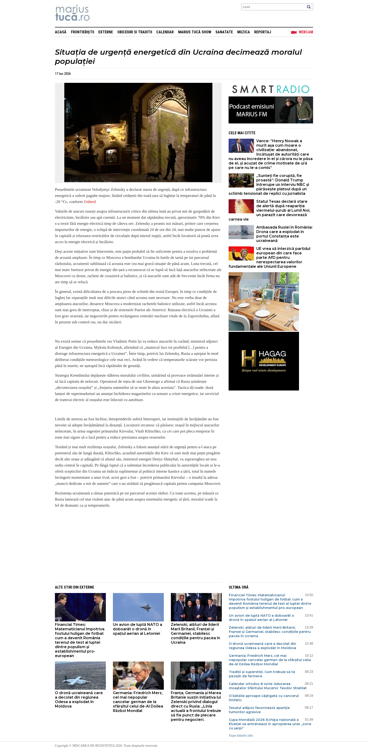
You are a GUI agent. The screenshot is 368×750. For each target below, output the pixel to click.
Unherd (90, 201)
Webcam (306, 32)
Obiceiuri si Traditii (134, 32)
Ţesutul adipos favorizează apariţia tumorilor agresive (259, 710)
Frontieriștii (82, 32)
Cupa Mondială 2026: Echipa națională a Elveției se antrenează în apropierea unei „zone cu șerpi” (270, 724)
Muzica (243, 32)
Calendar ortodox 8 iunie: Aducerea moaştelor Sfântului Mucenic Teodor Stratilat (268, 686)
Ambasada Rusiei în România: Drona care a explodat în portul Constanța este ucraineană (284, 234)
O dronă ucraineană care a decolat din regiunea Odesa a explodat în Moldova (79, 699)
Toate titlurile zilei (241, 735)
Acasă (60, 32)
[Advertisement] (134, 545)
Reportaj (262, 32)
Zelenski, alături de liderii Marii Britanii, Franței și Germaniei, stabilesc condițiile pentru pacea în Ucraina (195, 633)
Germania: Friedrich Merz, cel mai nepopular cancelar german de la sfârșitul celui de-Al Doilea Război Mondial (138, 702)
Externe (105, 32)
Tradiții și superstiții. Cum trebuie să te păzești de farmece (262, 674)
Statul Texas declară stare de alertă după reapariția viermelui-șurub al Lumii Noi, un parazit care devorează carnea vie (269, 210)
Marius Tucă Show (194, 32)
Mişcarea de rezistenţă (98, 13)
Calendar (165, 32)
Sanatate (224, 32)
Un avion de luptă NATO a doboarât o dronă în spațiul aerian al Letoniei (137, 629)
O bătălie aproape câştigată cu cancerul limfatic (264, 698)
